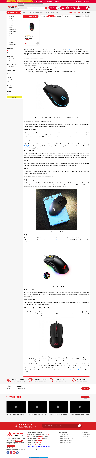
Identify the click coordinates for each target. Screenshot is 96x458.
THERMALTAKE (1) (10, 51)
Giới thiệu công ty (86, 434)
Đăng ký (87, 1)
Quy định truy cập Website (65, 434)
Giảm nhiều (59, 16)
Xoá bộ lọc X (14, 97)
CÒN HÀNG (67, 16)
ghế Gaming (79, 369)
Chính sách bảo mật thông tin (65, 436)
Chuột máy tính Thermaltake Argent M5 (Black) (31, 37)
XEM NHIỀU (51, 16)
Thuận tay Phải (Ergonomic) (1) (10, 80)
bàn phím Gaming (69, 369)
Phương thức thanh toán (34, 453)
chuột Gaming (72, 49)
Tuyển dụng (58, 1)
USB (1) (9, 73)
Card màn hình (21, 5)
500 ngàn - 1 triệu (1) (10, 59)
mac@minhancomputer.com (16, 447)
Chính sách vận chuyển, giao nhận (66, 438)
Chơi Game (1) (10, 66)
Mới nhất (43, 16)
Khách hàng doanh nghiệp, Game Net (24, 1)
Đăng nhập (80, 1)
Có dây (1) (10, 87)
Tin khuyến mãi (39, 1)
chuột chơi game (58, 239)
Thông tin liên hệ (86, 436)
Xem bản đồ (18, 440)
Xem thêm (85, 388)
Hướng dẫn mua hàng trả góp (35, 455)
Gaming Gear (27, 146)
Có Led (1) (10, 94)
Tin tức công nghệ (48, 1)
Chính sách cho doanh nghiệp (66, 440)
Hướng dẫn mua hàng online (35, 451)
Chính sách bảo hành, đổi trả (65, 442)
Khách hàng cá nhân (11, 1)
